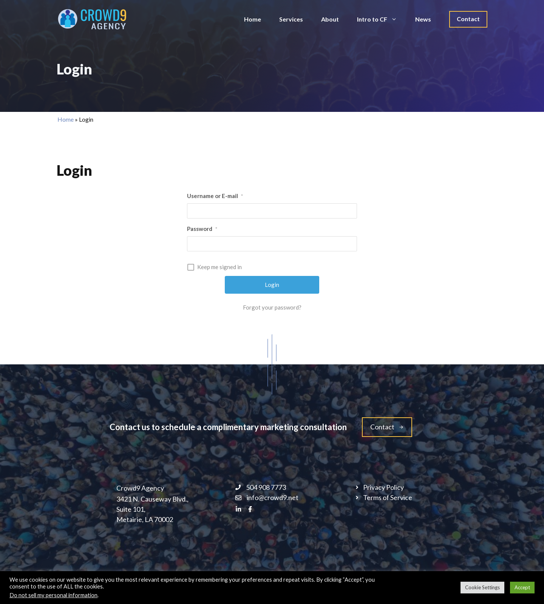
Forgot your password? (272, 307)
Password (202, 228)
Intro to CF (381, 19)
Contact (468, 18)
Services (291, 19)
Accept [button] (522, 587)
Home (252, 19)
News (423, 19)
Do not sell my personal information (53, 595)
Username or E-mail (215, 195)
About (330, 19)
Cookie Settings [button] (482, 587)
